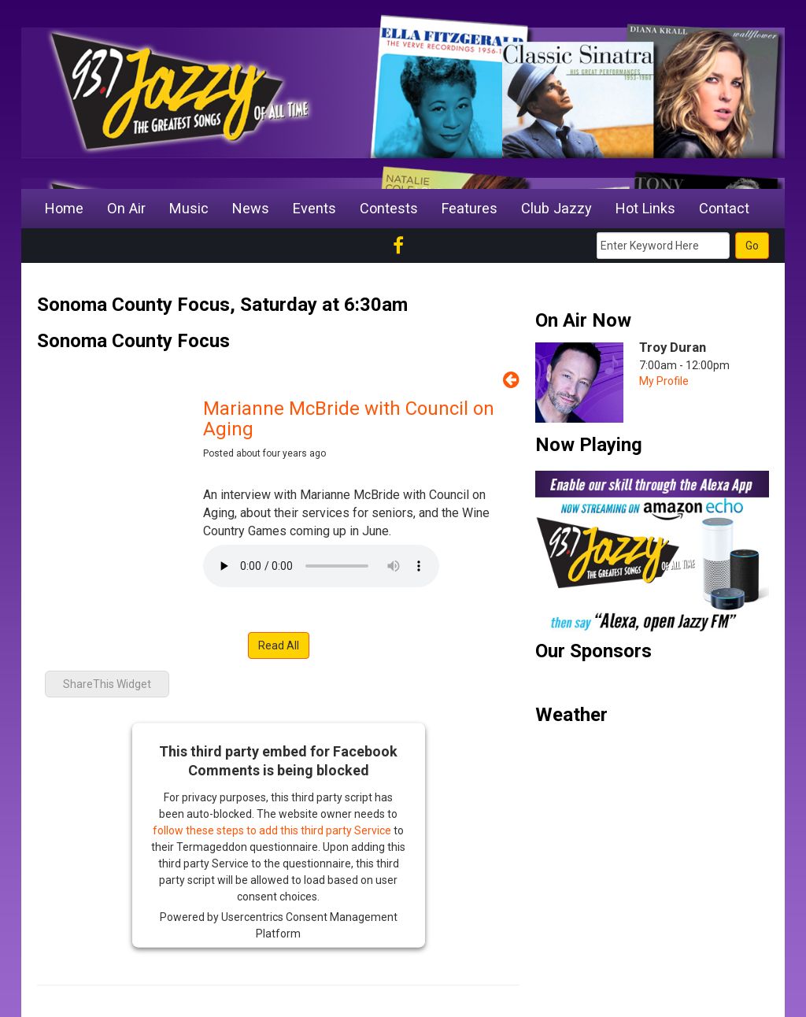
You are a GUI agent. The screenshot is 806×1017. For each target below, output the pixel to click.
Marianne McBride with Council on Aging (348, 419)
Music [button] (189, 208)
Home (64, 208)
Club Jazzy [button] (556, 208)
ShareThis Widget (107, 684)
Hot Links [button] (645, 208)
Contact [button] (724, 208)
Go (752, 245)
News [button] (250, 208)
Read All (278, 645)
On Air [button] (126, 208)
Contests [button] (389, 208)
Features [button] (469, 208)
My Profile (664, 381)
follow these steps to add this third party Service (272, 830)
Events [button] (314, 208)
